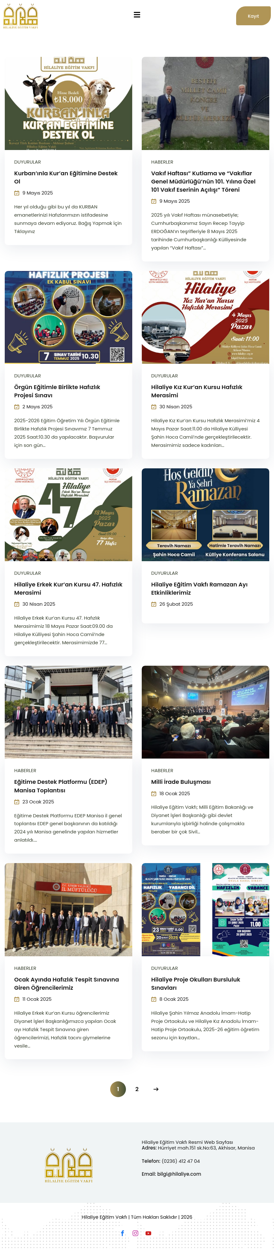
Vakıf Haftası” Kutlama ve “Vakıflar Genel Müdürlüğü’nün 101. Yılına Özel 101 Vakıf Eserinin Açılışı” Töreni (203, 181)
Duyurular (27, 162)
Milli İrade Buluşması (181, 782)
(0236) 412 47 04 (181, 1161)
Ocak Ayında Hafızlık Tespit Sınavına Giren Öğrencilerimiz (66, 984)
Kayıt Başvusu (255, 19)
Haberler (162, 162)
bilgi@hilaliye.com (179, 1174)
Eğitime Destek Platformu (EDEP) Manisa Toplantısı (60, 786)
